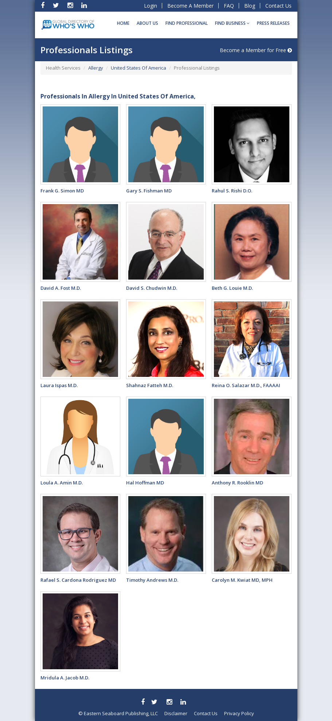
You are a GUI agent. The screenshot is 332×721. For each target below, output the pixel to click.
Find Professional (186, 23)
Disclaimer (175, 713)
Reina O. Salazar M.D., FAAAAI (246, 385)
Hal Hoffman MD (145, 482)
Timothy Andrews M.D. (152, 580)
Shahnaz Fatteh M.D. (149, 385)
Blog (249, 5)
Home (123, 23)
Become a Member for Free (256, 50)
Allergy (95, 68)
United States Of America (138, 68)
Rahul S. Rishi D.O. (232, 190)
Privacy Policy (239, 713)
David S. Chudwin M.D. (151, 288)
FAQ (229, 5)
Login (150, 5)
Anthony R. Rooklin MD (237, 482)
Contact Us (278, 5)
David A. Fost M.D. (60, 288)
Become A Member (190, 5)
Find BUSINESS (232, 23)
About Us (147, 23)
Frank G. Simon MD (62, 190)
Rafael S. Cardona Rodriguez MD (78, 580)
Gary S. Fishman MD (149, 190)
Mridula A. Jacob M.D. (64, 677)
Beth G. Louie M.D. (232, 288)
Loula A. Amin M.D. (61, 482)
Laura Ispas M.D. (59, 385)
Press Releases (273, 23)
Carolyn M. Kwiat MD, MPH (242, 580)
